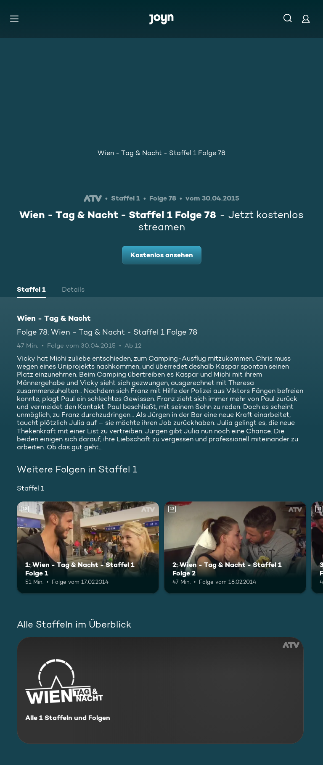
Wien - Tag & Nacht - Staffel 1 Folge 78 (161, 153)
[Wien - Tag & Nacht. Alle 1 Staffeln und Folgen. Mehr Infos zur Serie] (160, 690)
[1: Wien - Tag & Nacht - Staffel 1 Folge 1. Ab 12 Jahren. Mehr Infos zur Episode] (88, 547)
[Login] (306, 18)
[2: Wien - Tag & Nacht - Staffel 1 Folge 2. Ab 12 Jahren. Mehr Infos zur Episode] (235, 547)
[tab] (31, 290)
